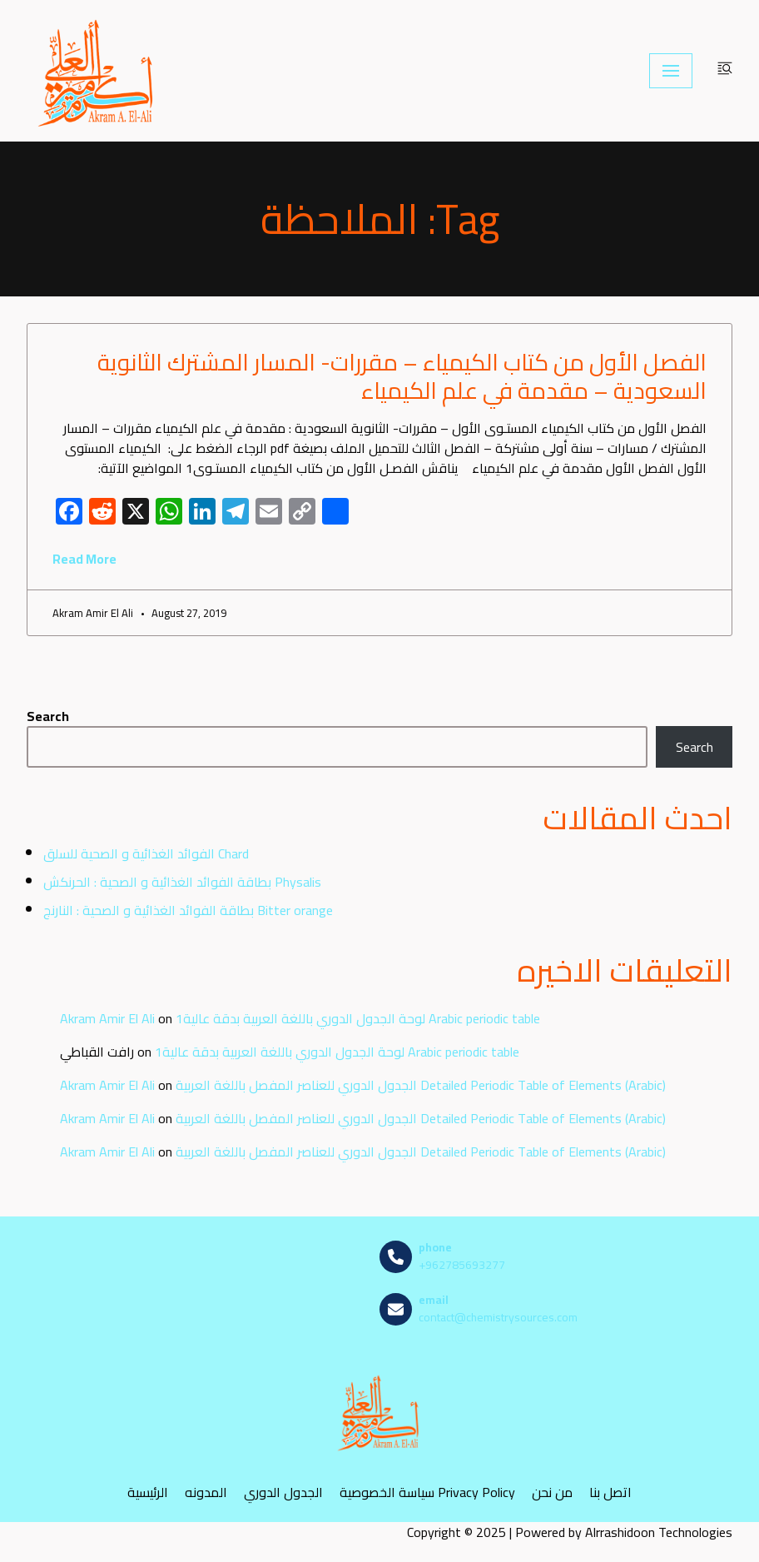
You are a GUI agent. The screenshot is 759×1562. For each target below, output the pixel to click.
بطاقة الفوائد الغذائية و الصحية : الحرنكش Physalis (182, 881)
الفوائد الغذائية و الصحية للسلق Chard (146, 853)
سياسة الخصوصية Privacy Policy (427, 1491)
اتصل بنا (610, 1491)
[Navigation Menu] (670, 70)
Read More (84, 559)
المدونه (206, 1491)
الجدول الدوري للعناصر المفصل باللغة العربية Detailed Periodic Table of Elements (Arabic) (421, 1084)
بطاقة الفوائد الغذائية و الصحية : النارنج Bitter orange (188, 910)
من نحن (552, 1491)
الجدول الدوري (283, 1491)
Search (48, 716)
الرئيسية (147, 1491)
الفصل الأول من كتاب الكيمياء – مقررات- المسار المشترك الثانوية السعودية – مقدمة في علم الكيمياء (402, 376)
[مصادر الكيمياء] (97, 71)
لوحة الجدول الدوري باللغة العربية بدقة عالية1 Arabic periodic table (358, 1018)
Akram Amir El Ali (107, 1018)
